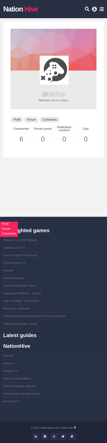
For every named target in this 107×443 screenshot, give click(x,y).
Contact (8, 355)
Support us (10, 370)
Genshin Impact (13, 278)
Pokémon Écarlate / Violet (20, 323)
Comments (50, 119)
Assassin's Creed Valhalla (20, 240)
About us (9, 363)
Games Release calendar (20, 386)
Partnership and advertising (21, 393)
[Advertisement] (53, 191)
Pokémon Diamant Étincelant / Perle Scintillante (34, 316)
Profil (16, 119)
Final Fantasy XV (14, 262)
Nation (20, 9)
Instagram (54, 436)
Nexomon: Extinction (16, 308)
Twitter (63, 436)
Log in (95, 10)
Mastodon (72, 436)
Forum (31, 119)
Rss (36, 436)
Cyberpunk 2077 (14, 247)
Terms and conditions (17, 378)
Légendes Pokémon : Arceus (22, 293)
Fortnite (8, 270)
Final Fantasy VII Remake (20, 255)
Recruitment (11, 401)
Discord (45, 436)
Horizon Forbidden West (19, 285)
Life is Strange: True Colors (21, 301)
